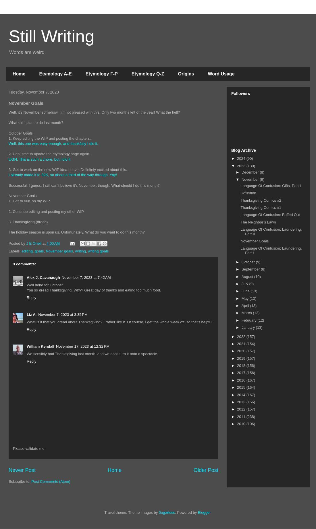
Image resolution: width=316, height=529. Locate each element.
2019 (241, 358)
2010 (241, 424)
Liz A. (31, 314)
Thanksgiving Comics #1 (260, 207)
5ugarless (167, 512)
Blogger (204, 512)
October (249, 262)
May (246, 298)
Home (19, 73)
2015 (241, 387)
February (250, 320)
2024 (241, 158)
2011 (241, 417)
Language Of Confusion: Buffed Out (270, 215)
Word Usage (221, 73)
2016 (241, 380)
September (251, 269)
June (246, 291)
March (247, 313)
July (245, 284)
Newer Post (22, 470)
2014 (241, 395)
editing (27, 251)
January (249, 327)
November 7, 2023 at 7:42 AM (86, 277)
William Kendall (40, 346)
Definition (248, 193)
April (246, 306)
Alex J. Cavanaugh (43, 277)
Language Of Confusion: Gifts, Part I (270, 186)
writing (80, 251)
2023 (241, 166)
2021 (241, 344)
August (248, 277)
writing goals (98, 251)
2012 (241, 409)
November (251, 179)
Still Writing (52, 36)
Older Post (206, 470)
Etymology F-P (102, 73)
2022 (241, 336)
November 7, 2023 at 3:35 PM (63, 314)
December (251, 172)
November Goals (254, 241)
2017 (241, 373)
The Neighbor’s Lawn (258, 222)
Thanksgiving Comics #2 (260, 200)
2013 (241, 402)
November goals (59, 251)
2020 (241, 351)
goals (39, 251)
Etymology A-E (55, 73)
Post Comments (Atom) (51, 481)
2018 (241, 365)
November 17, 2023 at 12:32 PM (82, 346)
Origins (186, 73)
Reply (31, 297)
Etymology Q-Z (148, 73)
